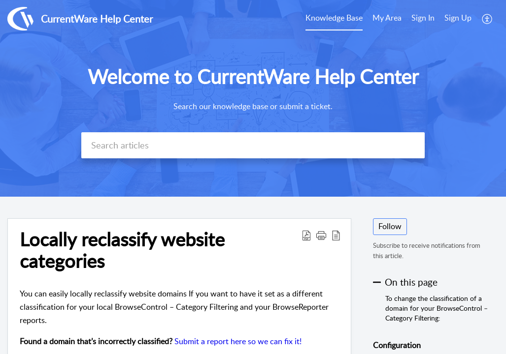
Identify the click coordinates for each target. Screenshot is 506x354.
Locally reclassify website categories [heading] (122, 250)
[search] (253, 145)
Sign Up (458, 17)
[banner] (253, 98)
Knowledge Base (334, 17)
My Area (387, 17)
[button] (487, 18)
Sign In (423, 17)
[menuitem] (334, 18)
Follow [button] (390, 226)
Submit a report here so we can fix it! (238, 341)
